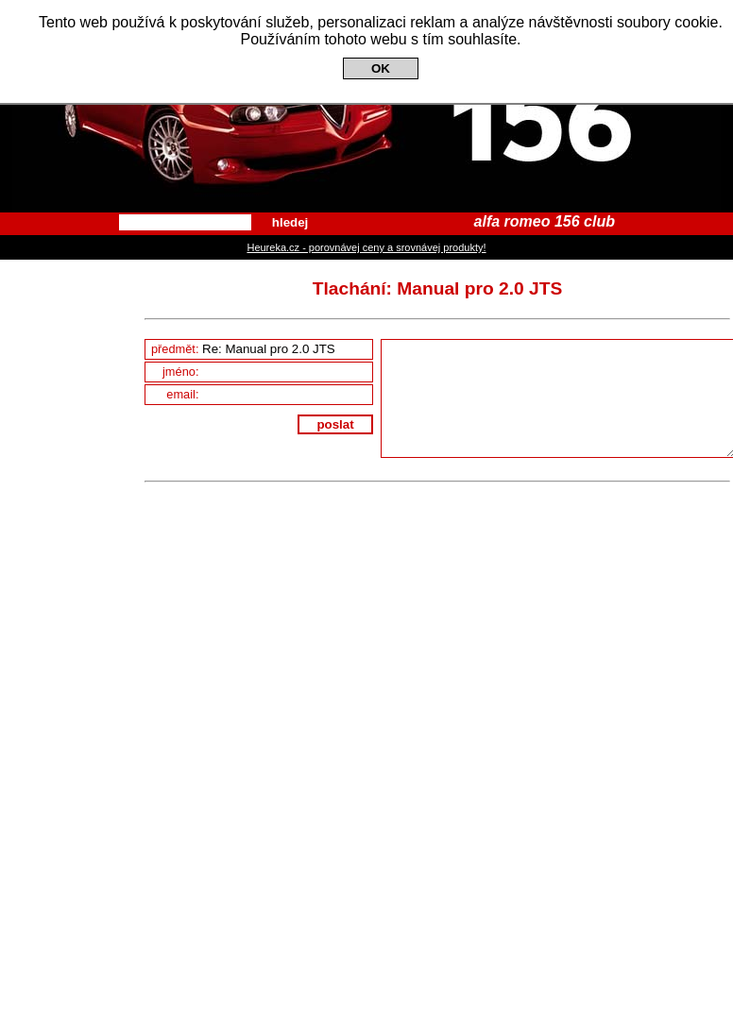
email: (269, 394)
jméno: (267, 372)
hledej (290, 222)
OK (380, 68)
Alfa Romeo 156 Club (366, 106)
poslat (334, 424)
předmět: (261, 349)
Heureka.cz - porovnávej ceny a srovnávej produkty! (366, 247)
